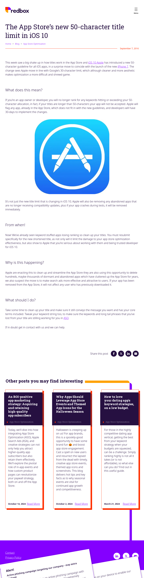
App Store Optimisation (34, 43)
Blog (17, 43)
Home (8, 43)
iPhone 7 (123, 66)
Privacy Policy (13, 557)
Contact (10, 553)
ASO (66, 318)
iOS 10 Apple (96, 62)
